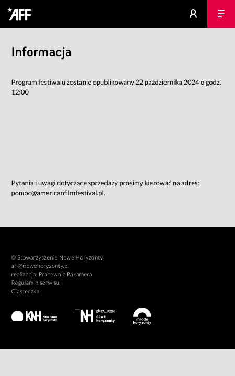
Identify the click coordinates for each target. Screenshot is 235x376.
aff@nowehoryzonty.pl (40, 266)
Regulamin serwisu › (37, 282)
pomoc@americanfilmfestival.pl (57, 193)
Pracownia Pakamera (65, 274)
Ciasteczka (25, 291)
